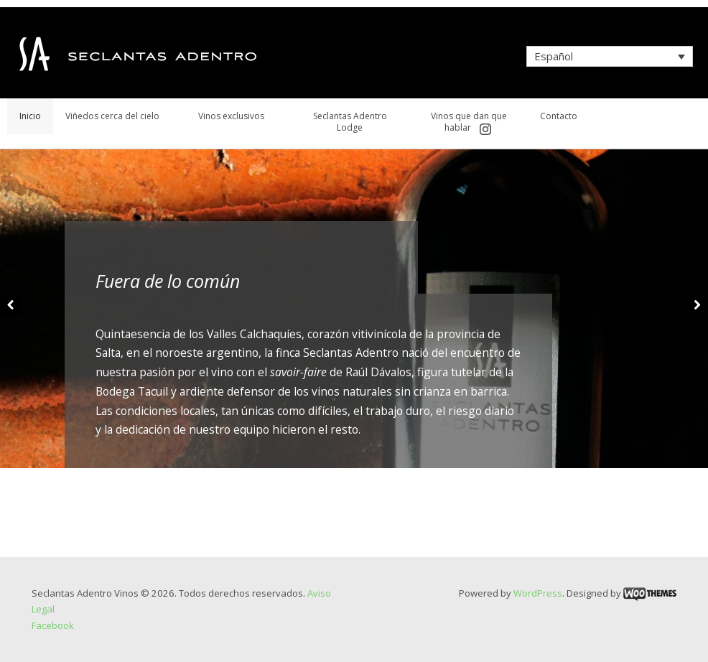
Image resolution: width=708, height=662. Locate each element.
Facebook (53, 625)
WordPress (537, 593)
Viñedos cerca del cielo (112, 116)
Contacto (558, 116)
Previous (11, 305)
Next (697, 305)
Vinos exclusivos (231, 116)
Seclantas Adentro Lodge (350, 122)
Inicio (30, 116)
